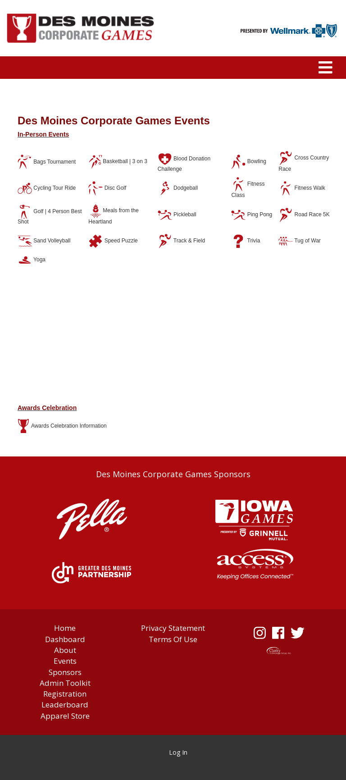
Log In (178, 752)
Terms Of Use (173, 639)
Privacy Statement (173, 628)
